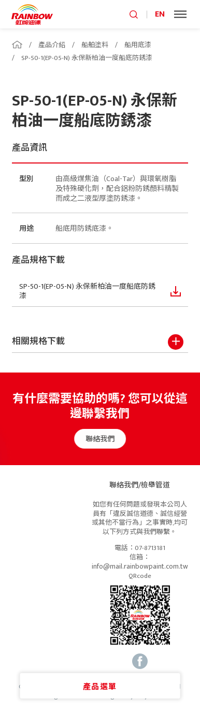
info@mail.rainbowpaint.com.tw (140, 566)
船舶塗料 (94, 45)
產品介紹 (51, 45)
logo (32, 14)
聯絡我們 (104, 439)
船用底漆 (137, 45)
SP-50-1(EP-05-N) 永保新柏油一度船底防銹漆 (86, 58)
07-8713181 (150, 548)
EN (160, 14)
